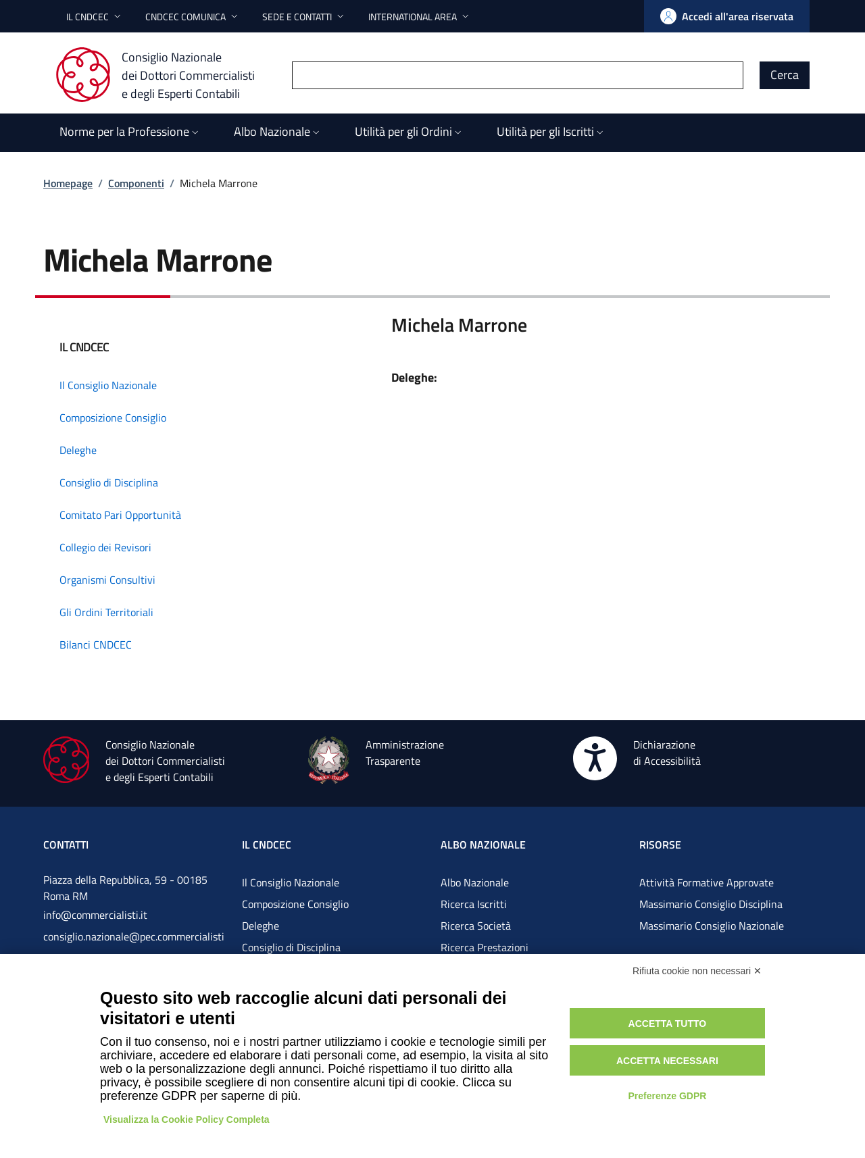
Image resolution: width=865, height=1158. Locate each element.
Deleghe (260, 925)
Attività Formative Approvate (706, 882)
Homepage (68, 183)
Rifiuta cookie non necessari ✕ (697, 970)
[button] (94, 16)
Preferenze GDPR (667, 1095)
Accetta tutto (667, 1023)
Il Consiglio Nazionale (290, 882)
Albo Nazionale (475, 882)
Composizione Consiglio (295, 904)
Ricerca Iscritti (474, 904)
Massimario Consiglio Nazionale (711, 925)
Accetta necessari (667, 1060)
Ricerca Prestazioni (484, 947)
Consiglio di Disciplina (291, 947)
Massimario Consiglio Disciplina (711, 904)
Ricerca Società (476, 925)
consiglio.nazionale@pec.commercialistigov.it (133, 947)
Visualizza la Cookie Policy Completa (186, 1119)
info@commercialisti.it (95, 915)
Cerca (784, 75)
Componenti (136, 183)
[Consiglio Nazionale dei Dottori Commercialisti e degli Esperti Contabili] (163, 75)
